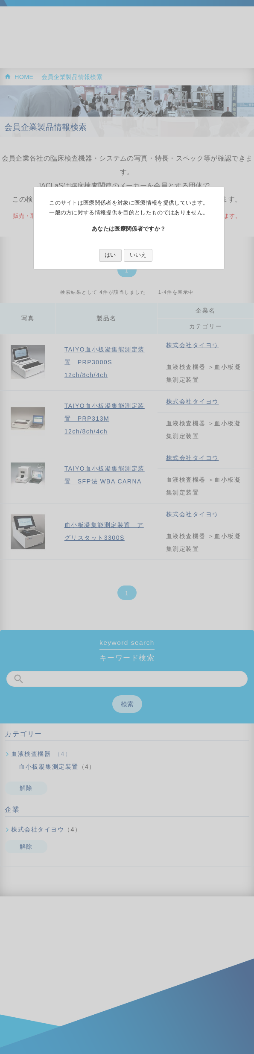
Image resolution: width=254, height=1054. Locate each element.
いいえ (138, 255)
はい (110, 255)
